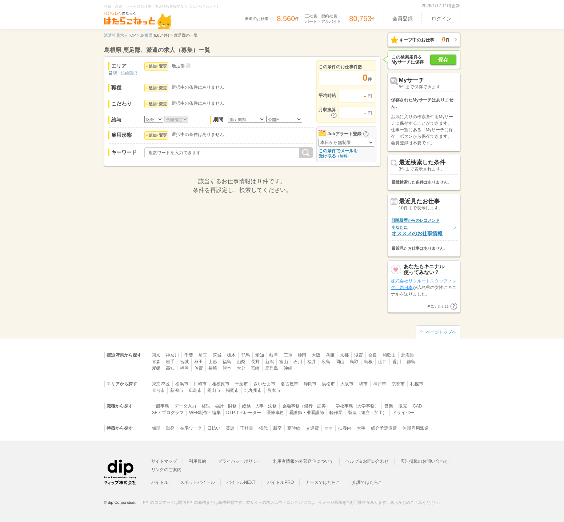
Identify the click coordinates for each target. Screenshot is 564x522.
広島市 (195, 390)
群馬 (245, 355)
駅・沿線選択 (125, 73)
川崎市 (200, 383)
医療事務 (275, 412)
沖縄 (288, 368)
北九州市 (253, 390)
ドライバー (403, 412)
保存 (443, 60)
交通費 (312, 428)
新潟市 (176, 390)
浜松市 (328, 383)
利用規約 (197, 461)
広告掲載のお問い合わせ (424, 461)
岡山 (340, 361)
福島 (227, 361)
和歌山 (389, 355)
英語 (230, 428)
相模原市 (220, 383)
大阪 (316, 355)
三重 (288, 355)
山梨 (241, 361)
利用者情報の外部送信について (303, 461)
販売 (403, 406)
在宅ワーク (191, 428)
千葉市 (241, 383)
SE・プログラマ (168, 412)
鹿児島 (271, 368)
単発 (170, 428)
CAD (417, 406)
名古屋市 (289, 383)
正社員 (246, 428)
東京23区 (161, 383)
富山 (283, 361)
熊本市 (273, 390)
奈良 (372, 355)
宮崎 (255, 368)
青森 (156, 361)
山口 (382, 361)
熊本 (227, 368)
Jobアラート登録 (344, 133)
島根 (368, 361)
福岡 (184, 368)
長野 (255, 361)
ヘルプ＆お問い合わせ (367, 461)
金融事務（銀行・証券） (306, 406)
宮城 (184, 361)
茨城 (217, 355)
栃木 (231, 355)
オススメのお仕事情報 (417, 227)
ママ (328, 428)
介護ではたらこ (367, 482)
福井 (311, 361)
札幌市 (416, 383)
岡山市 (213, 390)
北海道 (407, 355)
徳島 (411, 361)
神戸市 (379, 383)
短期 (156, 428)
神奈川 (172, 355)
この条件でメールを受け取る (338, 153)
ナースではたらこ (322, 482)
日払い (213, 428)
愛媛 (156, 368)
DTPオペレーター (243, 412)
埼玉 (203, 355)
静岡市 (310, 383)
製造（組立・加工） (367, 412)
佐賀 (198, 368)
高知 (170, 368)
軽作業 (336, 412)
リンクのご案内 (166, 469)
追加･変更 (158, 66)
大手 (361, 428)
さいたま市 (264, 383)
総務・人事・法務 (259, 406)
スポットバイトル (197, 482)
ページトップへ (441, 332)
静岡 (302, 355)
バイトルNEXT (241, 482)
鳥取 (354, 361)
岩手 (170, 361)
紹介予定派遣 (384, 428)
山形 (212, 361)
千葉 (188, 355)
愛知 (259, 355)
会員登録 (402, 18)
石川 (297, 361)
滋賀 (358, 355)
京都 (344, 355)
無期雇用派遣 (416, 428)
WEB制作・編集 (205, 412)
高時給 (293, 428)
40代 (263, 428)
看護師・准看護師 (306, 412)
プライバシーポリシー (239, 461)
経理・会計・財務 (219, 406)
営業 (388, 406)
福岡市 (232, 390)
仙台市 (158, 390)
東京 (156, 355)
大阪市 (346, 383)
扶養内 (344, 428)
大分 (241, 368)
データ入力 (185, 406)
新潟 (269, 361)
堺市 (363, 383)
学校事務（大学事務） (357, 406)
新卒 (277, 428)
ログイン (441, 18)
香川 (396, 361)
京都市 (398, 383)
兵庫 (330, 355)
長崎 (212, 368)
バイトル (160, 482)
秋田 (198, 361)
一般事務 (160, 406)
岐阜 (273, 355)
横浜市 (181, 383)
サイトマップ (164, 461)
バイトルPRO (280, 482)
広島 (325, 361)
